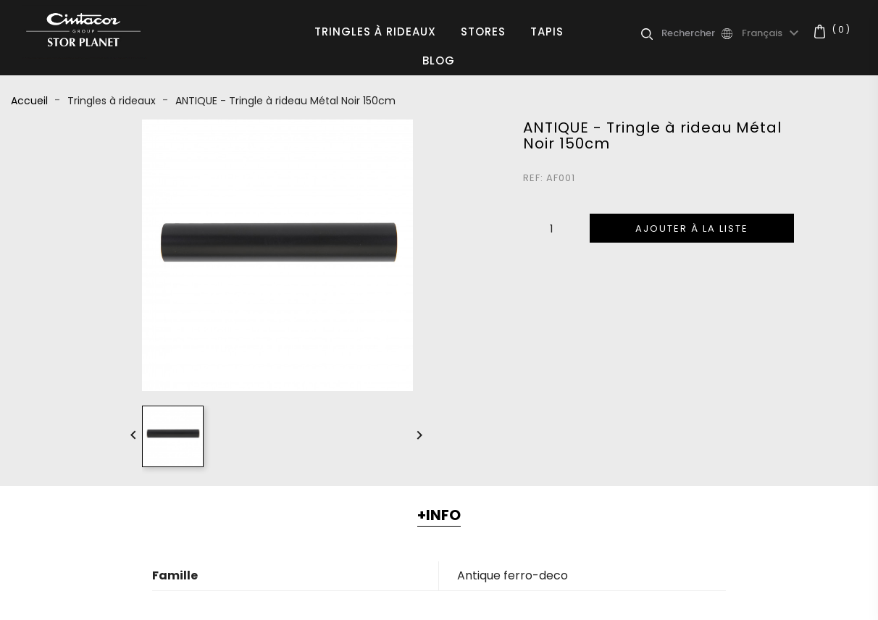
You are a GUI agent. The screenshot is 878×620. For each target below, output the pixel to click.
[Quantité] (552, 228)
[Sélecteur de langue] (772, 33)
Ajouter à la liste (691, 228)
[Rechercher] (690, 33)
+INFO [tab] (439, 515)
